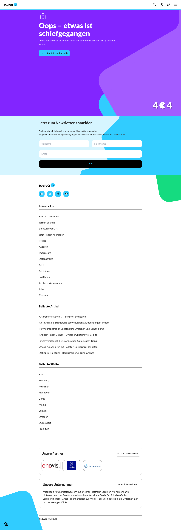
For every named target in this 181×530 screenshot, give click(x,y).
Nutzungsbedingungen (66, 134)
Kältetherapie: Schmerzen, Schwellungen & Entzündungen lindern (74, 322)
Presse (42, 240)
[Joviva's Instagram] (50, 194)
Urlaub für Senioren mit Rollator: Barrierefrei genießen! (68, 346)
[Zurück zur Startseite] (54, 53)
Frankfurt (44, 428)
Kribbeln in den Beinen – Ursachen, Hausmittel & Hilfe (68, 334)
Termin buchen (47, 222)
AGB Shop (44, 270)
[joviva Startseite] (10, 5)
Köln (41, 374)
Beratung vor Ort (48, 228)
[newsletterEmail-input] (89, 154)
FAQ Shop (44, 276)
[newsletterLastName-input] (116, 144)
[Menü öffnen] (175, 5)
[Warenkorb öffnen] (169, 4)
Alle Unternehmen (128, 484)
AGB (41, 264)
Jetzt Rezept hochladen (51, 234)
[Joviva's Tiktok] (66, 194)
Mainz (42, 404)
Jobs (41, 288)
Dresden (43, 416)
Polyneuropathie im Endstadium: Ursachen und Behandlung (71, 328)
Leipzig (42, 410)
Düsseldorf (45, 422)
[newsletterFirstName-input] (63, 144)
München (44, 386)
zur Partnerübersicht (128, 453)
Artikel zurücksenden (50, 282)
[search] (154, 4)
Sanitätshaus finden (49, 216)
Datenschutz (119, 134)
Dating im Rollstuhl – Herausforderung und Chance (66, 352)
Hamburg (44, 380)
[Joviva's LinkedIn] (42, 194)
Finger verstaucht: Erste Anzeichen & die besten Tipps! (68, 340)
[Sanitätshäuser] (6, 523)
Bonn (42, 398)
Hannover (44, 392)
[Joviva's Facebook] (58, 194)
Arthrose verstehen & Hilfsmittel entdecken (62, 316)
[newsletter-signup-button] (90, 164)
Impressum (45, 252)
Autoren (43, 246)
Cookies (43, 294)
